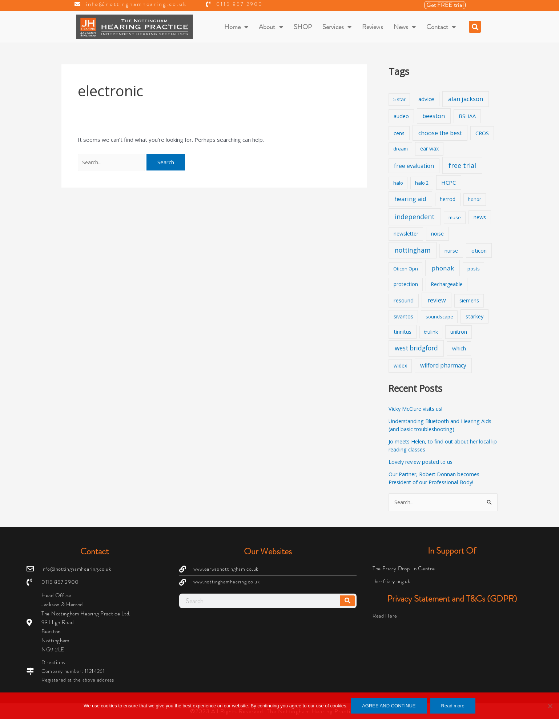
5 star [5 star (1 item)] (399, 99)
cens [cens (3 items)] (399, 133)
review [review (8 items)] (436, 300)
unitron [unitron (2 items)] (458, 331)
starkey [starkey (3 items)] (474, 316)
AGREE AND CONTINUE (388, 705)
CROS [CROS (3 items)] (482, 133)
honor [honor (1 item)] (474, 199)
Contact (441, 27)
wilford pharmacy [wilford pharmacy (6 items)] (443, 365)
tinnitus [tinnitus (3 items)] (402, 331)
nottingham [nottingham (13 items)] (413, 250)
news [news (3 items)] (480, 217)
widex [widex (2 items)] (400, 365)
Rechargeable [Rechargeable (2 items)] (447, 284)
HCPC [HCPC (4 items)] (448, 182)
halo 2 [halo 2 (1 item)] (422, 183)
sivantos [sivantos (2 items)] (403, 316)
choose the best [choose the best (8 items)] (440, 133)
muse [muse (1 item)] (455, 217)
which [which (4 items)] (459, 348)
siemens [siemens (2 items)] (469, 300)
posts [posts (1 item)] (473, 268)
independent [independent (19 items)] (415, 216)
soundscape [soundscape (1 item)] (439, 316)
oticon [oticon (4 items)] (479, 250)
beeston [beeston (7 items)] (433, 116)
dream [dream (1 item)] (400, 148)
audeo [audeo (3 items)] (401, 116)
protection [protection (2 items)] (406, 284)
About (271, 27)
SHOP (303, 27)
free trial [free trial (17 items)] (462, 165)
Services (336, 27)
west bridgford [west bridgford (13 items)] (416, 348)
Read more (453, 705)
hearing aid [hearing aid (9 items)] (410, 198)
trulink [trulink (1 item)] (431, 332)
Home (236, 27)
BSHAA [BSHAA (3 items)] (467, 116)
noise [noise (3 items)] (437, 233)
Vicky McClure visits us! (417, 408)
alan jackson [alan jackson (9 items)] (465, 99)
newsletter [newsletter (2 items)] (406, 233)
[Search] (347, 600)
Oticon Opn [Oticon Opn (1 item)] (405, 268)
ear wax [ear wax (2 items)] (429, 148)
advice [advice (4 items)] (426, 99)
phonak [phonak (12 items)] (442, 268)
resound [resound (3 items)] (404, 300)
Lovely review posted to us (423, 461)
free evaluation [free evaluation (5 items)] (414, 166)
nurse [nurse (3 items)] (451, 250)
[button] (475, 27)
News (405, 27)
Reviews (372, 27)
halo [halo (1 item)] (398, 183)
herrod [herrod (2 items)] (447, 199)
